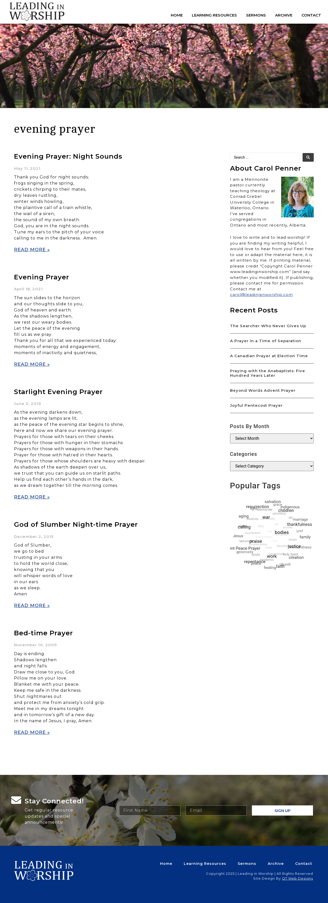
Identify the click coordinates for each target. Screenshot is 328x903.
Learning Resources (214, 15)
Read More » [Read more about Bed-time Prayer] (32, 732)
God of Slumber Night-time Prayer (76, 524)
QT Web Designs (297, 878)
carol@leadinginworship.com (261, 294)
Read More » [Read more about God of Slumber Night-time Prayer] (32, 605)
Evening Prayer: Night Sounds (68, 156)
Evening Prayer (41, 277)
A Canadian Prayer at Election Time (269, 355)
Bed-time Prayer (43, 633)
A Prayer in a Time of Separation (265, 340)
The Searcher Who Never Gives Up (268, 325)
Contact (311, 15)
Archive (283, 15)
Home (177, 15)
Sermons (256, 15)
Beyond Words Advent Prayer (262, 390)
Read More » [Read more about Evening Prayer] (32, 364)
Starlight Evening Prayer (58, 392)
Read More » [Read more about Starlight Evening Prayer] (32, 497)
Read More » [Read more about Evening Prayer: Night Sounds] (32, 249)
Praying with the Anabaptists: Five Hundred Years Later (267, 373)
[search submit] (308, 157)
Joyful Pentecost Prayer (256, 405)
